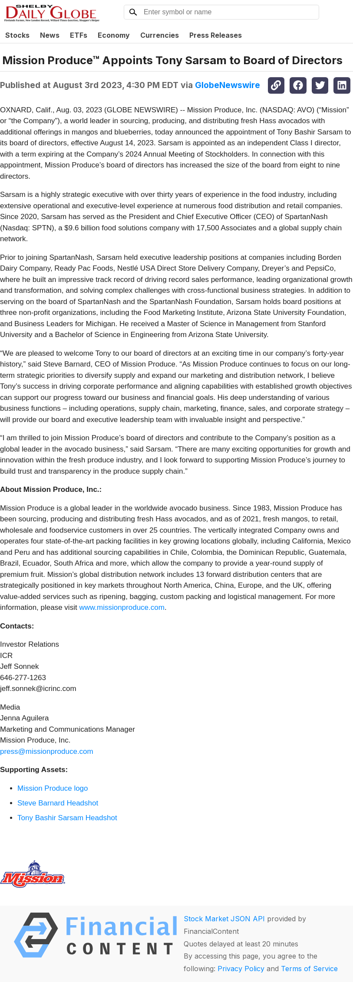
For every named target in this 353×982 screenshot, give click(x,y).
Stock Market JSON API (224, 918)
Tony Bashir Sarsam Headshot (67, 818)
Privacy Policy (241, 968)
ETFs (78, 35)
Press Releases (215, 35)
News (49, 35)
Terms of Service (309, 968)
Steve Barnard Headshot (57, 803)
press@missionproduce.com (46, 751)
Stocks (17, 35)
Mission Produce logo (52, 788)
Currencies (159, 35)
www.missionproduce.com (122, 607)
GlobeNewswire (227, 85)
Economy (114, 35)
